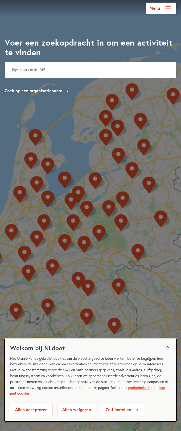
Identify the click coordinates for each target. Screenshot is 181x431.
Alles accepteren (31, 409)
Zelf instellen (118, 409)
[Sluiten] (167, 347)
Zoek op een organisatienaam (33, 90)
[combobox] (90, 70)
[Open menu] (168, 8)
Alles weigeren (76, 409)
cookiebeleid (138, 387)
